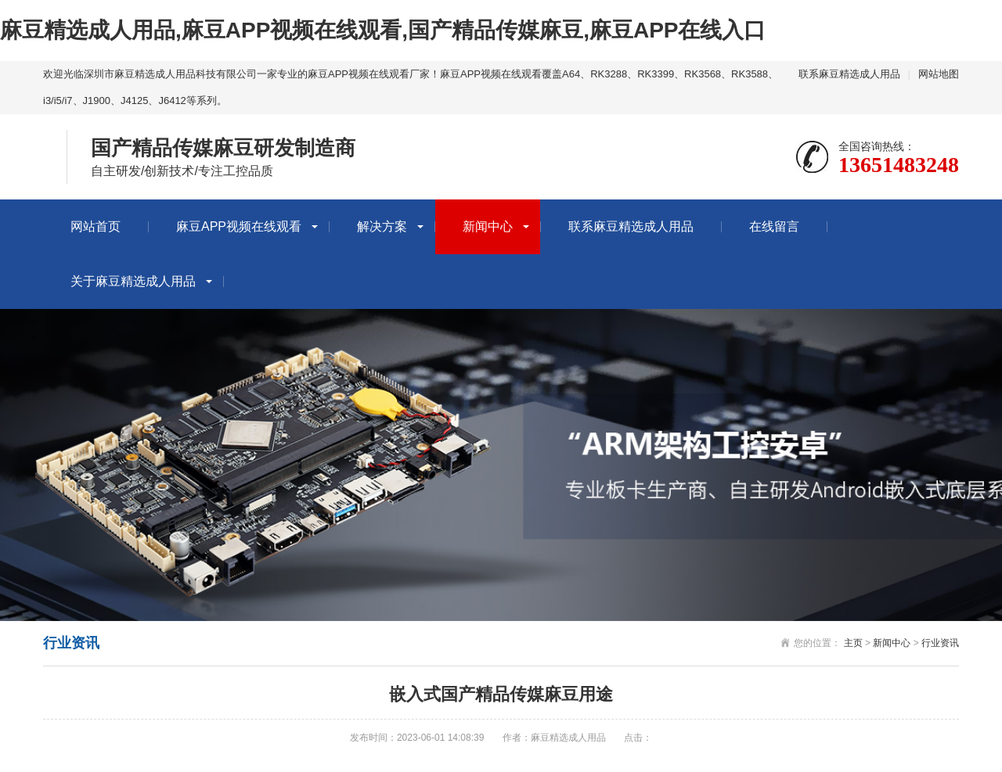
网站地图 (938, 74)
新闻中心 (488, 226)
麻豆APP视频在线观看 (238, 226)
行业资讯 (940, 642)
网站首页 (95, 226)
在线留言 (774, 226)
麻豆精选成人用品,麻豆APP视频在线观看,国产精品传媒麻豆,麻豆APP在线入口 (383, 30)
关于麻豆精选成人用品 (133, 281)
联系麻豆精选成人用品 (849, 74)
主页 (853, 642)
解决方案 (382, 226)
